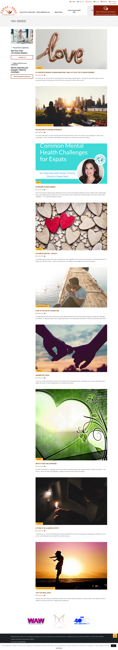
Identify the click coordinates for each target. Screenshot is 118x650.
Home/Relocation (42, 125)
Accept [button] (113, 645)
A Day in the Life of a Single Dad (47, 311)
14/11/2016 (40, 466)
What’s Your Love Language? (46, 463)
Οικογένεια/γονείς (42, 306)
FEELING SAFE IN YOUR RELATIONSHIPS (49, 130)
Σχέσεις (39, 68)
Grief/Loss (40, 588)
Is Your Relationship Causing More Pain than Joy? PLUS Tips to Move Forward (65, 72)
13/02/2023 (40, 75)
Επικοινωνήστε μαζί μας (22, 76)
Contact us (22, 57)
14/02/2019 (40, 256)
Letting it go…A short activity (47, 528)
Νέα (38, 182)
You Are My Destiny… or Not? (46, 253)
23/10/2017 (40, 378)
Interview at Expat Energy (46, 187)
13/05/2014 (40, 531)
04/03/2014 (40, 595)
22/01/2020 (40, 189)
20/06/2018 (40, 313)
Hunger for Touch (42, 375)
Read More (59, 648)
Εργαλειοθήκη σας (49, 588)
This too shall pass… (44, 593)
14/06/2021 (40, 132)
